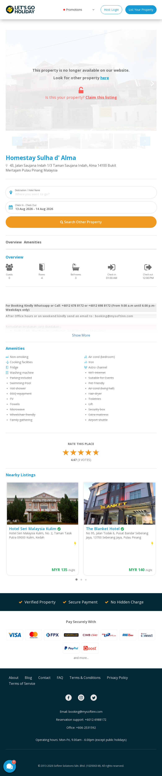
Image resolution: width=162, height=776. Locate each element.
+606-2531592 (86, 728)
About (13, 677)
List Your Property (141, 10)
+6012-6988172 (95, 720)
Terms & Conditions (85, 677)
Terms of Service (22, 683)
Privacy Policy (117, 677)
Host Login (111, 10)
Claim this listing (101, 97)
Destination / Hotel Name (27, 190)
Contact (44, 677)
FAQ (60, 677)
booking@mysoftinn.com (85, 712)
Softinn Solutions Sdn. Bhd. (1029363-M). (77, 766)
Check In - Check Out (25, 205)
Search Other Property (81, 222)
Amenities (32, 242)
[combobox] (84, 194)
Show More (81, 335)
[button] (92, 9)
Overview (14, 242)
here (104, 77)
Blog (28, 677)
